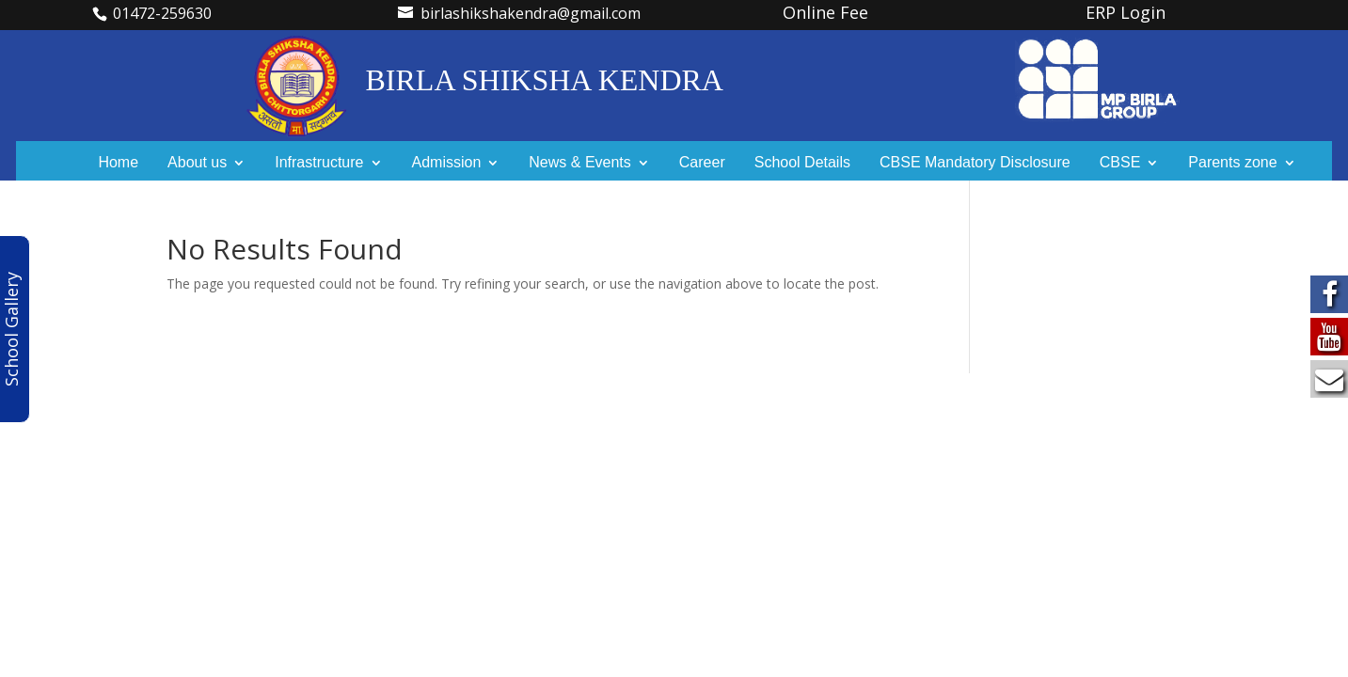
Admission (447, 163)
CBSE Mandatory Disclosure (975, 163)
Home (118, 163)
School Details (802, 163)
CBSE (1120, 163)
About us (197, 163)
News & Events (579, 163)
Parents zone (1232, 163)
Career (702, 163)
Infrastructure (319, 163)
